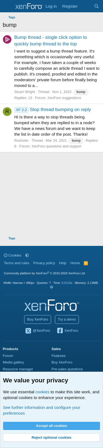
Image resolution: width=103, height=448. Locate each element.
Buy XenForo (37, 319)
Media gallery (13, 362)
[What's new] (85, 6)
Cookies (12, 255)
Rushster (21, 140)
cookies (42, 391)
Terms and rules (16, 263)
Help (62, 263)
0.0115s (67, 282)
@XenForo (37, 331)
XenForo (67, 331)
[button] (27, 255)
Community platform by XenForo (45, 273)
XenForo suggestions (64, 98)
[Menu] (7, 6)
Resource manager (18, 369)
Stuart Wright (24, 92)
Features (59, 356)
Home (75, 263)
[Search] (96, 6)
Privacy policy (44, 263)
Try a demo (67, 319)
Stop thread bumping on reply (52, 109)
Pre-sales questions (67, 369)
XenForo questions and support (56, 146)
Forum (8, 356)
